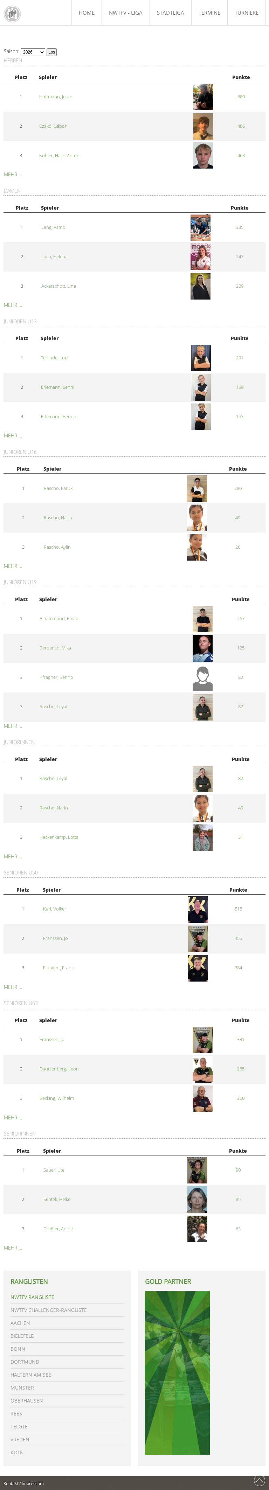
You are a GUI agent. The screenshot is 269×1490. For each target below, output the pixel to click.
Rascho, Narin (58, 518)
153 (239, 417)
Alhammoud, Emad (59, 618)
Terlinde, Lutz (54, 358)
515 (238, 909)
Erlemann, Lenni (57, 387)
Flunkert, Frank (58, 968)
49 (237, 518)
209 (239, 286)
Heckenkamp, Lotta (59, 837)
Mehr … (13, 174)
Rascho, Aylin (57, 547)
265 (240, 1069)
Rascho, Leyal (53, 707)
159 (239, 387)
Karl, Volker (54, 909)
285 (239, 227)
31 (240, 837)
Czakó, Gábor (53, 126)
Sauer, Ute (53, 1170)
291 (239, 358)
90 (238, 1170)
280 (238, 488)
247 (239, 257)
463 (241, 156)
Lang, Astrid (53, 227)
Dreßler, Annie (58, 1229)
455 (238, 938)
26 (237, 547)
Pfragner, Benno (56, 677)
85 (238, 1199)
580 (241, 97)
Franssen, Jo (55, 938)
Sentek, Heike (56, 1199)
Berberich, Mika (55, 648)
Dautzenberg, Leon (59, 1069)
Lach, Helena (54, 257)
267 (240, 618)
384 (238, 968)
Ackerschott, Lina (58, 286)
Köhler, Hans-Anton (59, 156)
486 (241, 126)
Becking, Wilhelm (57, 1098)
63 (238, 1229)
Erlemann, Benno (58, 417)
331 (240, 1039)
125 (240, 648)
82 (240, 677)
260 (240, 1098)
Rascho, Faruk (58, 488)
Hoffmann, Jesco (56, 97)
